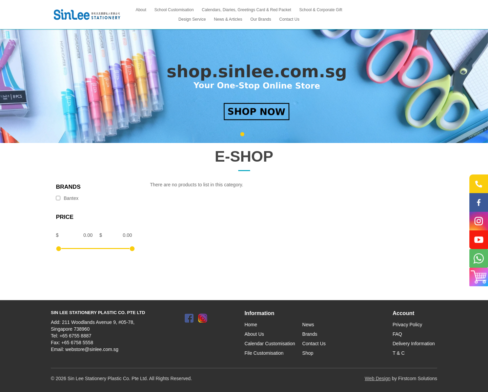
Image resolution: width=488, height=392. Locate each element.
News (308, 324)
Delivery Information (414, 343)
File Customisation (263, 353)
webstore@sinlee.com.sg (92, 349)
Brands (309, 334)
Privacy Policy (407, 324)
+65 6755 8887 (76, 335)
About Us (254, 334)
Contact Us (314, 343)
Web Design (377, 378)
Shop (307, 353)
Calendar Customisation (269, 343)
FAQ (397, 334)
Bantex (67, 198)
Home (250, 324)
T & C (399, 353)
